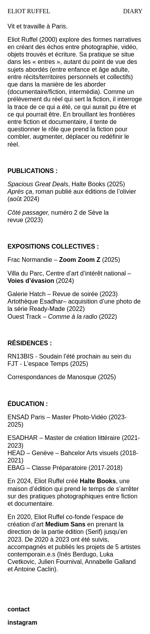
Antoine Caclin (34, 569)
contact (18, 609)
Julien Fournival (60, 561)
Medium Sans (65, 524)
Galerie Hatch (26, 294)
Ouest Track (24, 316)
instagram (22, 622)
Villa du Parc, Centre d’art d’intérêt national (66, 273)
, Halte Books (56, 184)
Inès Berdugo (77, 554)
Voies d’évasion (31, 280)
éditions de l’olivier (110, 191)
